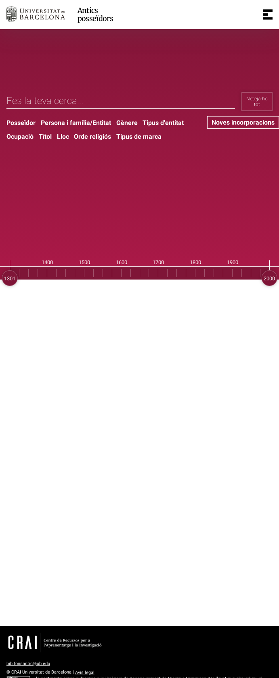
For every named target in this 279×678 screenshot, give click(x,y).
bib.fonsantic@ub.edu (28, 663)
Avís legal (84, 672)
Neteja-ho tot (257, 101)
